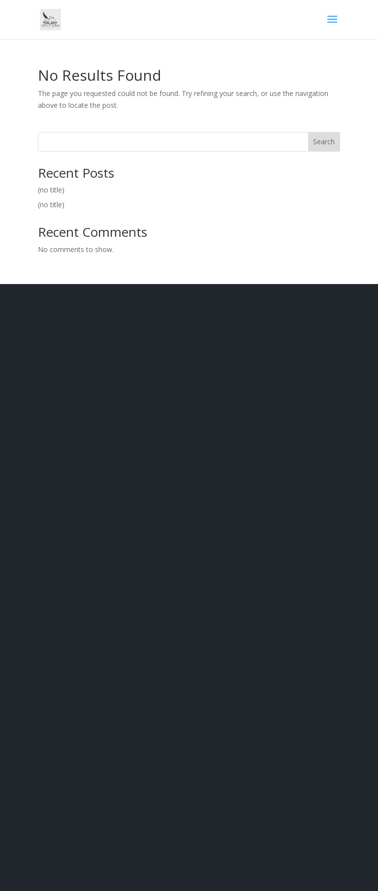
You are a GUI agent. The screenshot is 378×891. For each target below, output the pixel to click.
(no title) (51, 189)
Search (324, 141)
